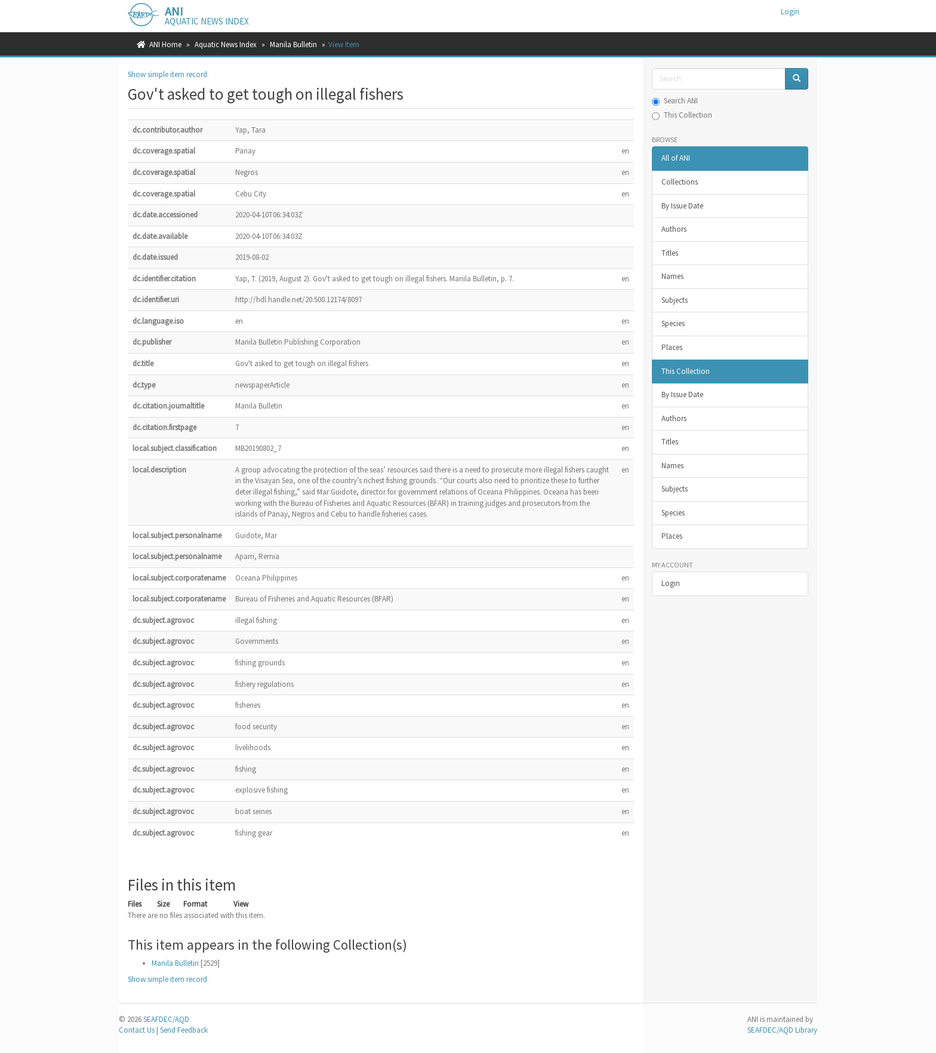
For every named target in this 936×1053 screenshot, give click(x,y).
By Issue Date (682, 206)
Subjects (674, 300)
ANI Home (165, 44)
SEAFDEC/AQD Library (782, 1030)
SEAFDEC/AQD (166, 1019)
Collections (679, 182)
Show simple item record (167, 74)
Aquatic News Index (226, 44)
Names (672, 276)
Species (673, 323)
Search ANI (675, 101)
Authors (673, 229)
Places (671, 347)
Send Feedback (184, 1030)
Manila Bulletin (293, 44)
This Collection (682, 115)
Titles (669, 253)
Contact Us (137, 1030)
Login (670, 583)
